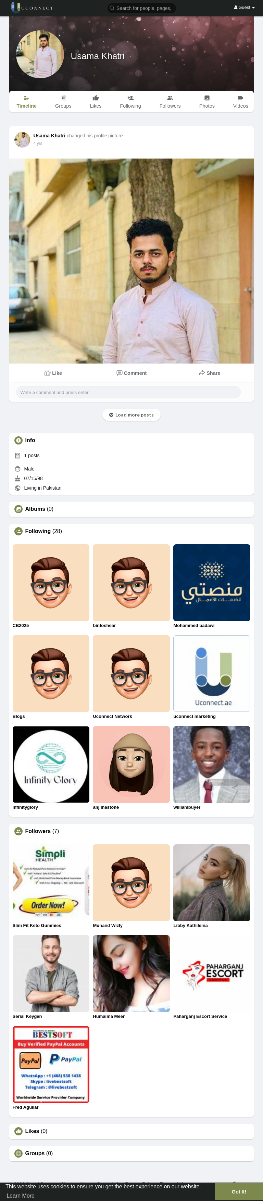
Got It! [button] (239, 1192)
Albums (35, 509)
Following (38, 531)
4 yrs (38, 143)
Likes (32, 1131)
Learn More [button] (21, 1196)
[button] (141, 7)
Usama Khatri (98, 56)
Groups (35, 1153)
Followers (38, 831)
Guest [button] (244, 7)
